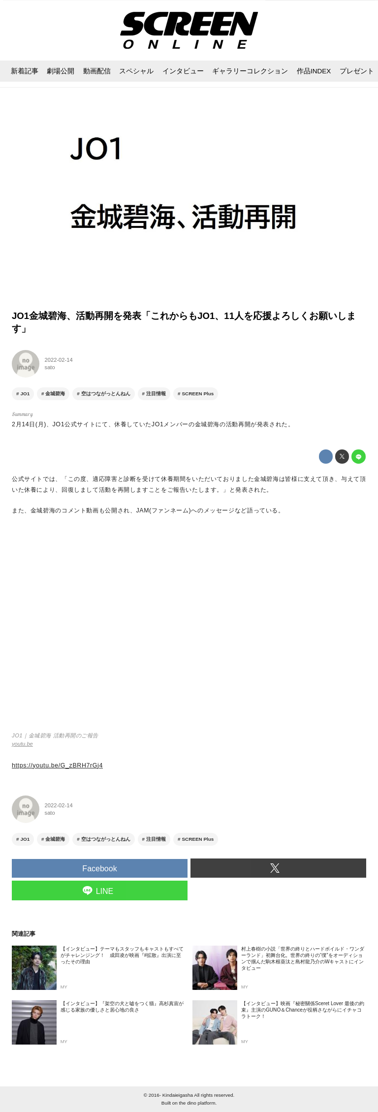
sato (50, 367)
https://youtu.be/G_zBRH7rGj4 (57, 765)
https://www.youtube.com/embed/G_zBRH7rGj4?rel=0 (189, 628)
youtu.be (22, 744)
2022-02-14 (59, 360)
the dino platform (197, 1103)
